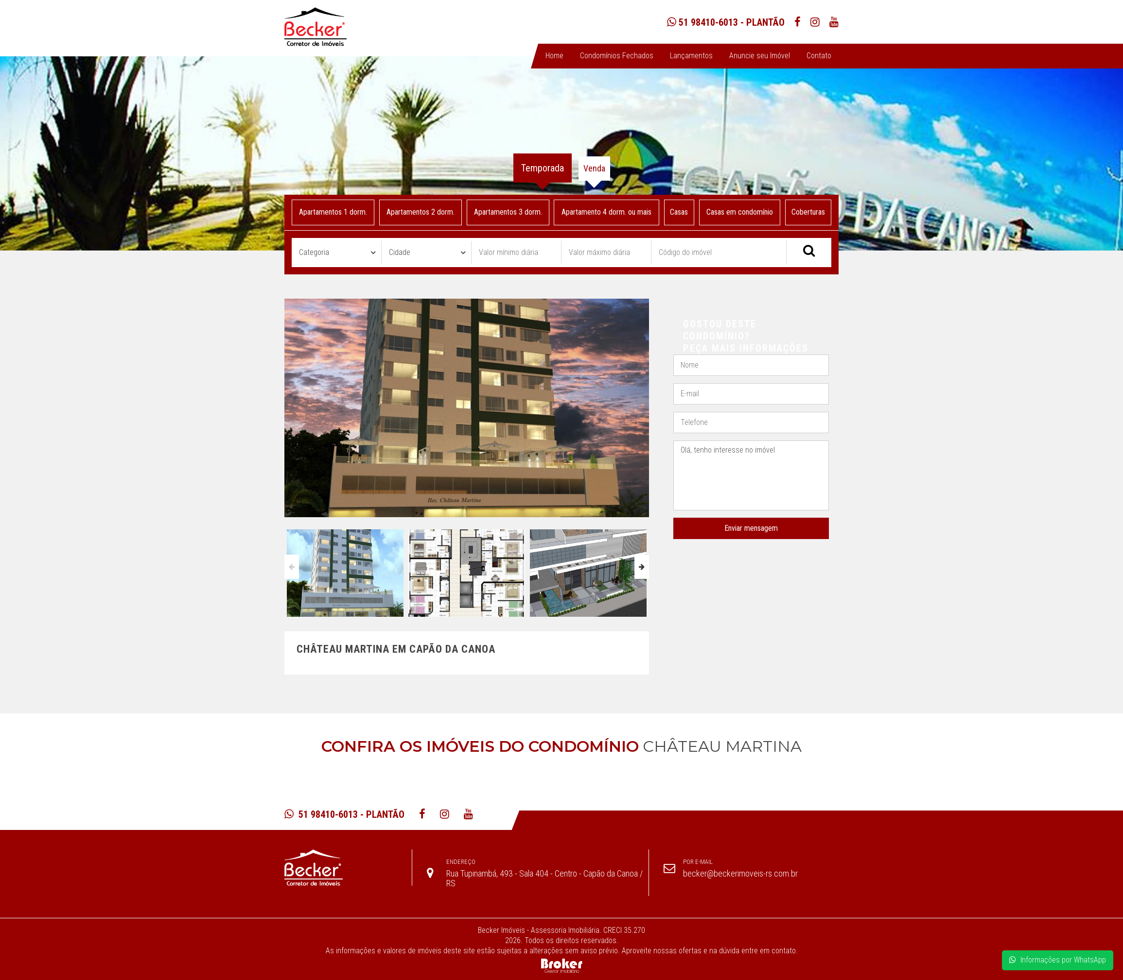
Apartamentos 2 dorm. (420, 212)
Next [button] (641, 567)
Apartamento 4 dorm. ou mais (606, 212)
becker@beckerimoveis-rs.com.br (740, 873)
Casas (679, 212)
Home (554, 55)
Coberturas (808, 212)
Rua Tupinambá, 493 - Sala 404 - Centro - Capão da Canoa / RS (544, 878)
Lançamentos (691, 55)
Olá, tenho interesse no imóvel (751, 475)
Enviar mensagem (751, 528)
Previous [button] (291, 567)
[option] (345, 570)
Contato (819, 55)
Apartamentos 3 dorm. (508, 212)
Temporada (542, 168)
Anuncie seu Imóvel (759, 55)
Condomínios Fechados (616, 55)
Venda (594, 168)
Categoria (314, 252)
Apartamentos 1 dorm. (333, 212)
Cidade (399, 252)
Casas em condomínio (739, 212)
